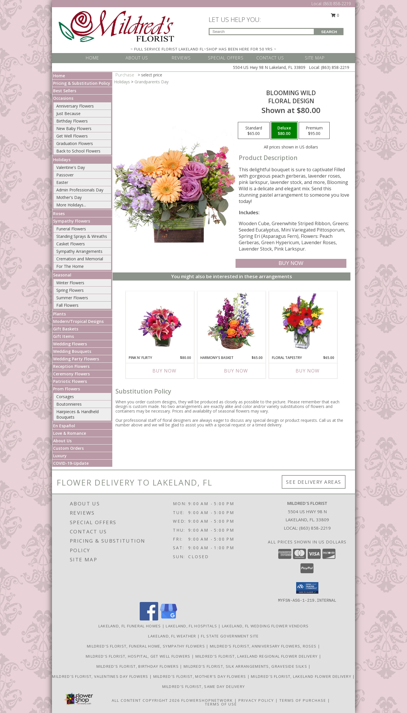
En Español (64, 425)
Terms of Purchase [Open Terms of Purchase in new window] (302, 700)
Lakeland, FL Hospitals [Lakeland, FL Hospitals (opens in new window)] (191, 626)
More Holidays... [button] (71, 205)
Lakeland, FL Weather (172, 636)
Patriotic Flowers (70, 381)
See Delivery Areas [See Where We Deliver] (313, 482)
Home (59, 75)
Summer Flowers (72, 297)
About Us (62, 440)
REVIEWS (181, 58)
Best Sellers (64, 90)
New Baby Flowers (74, 128)
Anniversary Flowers (75, 106)
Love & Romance (69, 433)
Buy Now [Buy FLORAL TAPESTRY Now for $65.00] (308, 371)
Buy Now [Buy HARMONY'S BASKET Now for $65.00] (236, 371)
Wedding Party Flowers (76, 359)
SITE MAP (315, 58)
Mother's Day (69, 197)
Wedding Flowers (70, 344)
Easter (62, 182)
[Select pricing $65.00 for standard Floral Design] (253, 130)
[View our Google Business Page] (168, 619)
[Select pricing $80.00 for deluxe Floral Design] (284, 130)
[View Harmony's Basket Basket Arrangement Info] (232, 322)
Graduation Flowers (74, 143)
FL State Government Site (230, 636)
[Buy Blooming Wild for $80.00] (291, 263)
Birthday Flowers (72, 121)
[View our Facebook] (149, 619)
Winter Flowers (70, 282)
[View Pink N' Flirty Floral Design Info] (160, 322)
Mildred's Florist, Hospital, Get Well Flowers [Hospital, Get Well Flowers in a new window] (139, 656)
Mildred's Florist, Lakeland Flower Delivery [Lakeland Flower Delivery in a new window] (301, 676)
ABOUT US (137, 58)
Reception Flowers (71, 366)
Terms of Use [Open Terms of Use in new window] (221, 704)
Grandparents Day (152, 81)
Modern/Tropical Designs (78, 321)
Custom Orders (68, 448)
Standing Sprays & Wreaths (81, 236)
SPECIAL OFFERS (226, 58)
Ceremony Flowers (71, 374)
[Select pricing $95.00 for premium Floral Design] (314, 130)
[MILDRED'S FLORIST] (116, 25)
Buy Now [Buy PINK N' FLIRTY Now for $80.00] (164, 371)
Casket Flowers (70, 244)
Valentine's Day (70, 167)
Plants (59, 314)
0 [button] (335, 15)
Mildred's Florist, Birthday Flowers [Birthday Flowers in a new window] (138, 666)
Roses (59, 213)
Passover (65, 175)
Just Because (68, 113)
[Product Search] (262, 31)
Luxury (60, 455)
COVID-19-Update (71, 463)
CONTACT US (270, 58)
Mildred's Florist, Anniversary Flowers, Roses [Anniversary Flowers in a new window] (264, 646)
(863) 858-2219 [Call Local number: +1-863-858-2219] (337, 3)
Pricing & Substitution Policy (81, 83)
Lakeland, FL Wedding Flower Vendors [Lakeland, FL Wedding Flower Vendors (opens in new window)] (265, 626)
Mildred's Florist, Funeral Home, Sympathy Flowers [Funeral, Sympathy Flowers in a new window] (146, 646)
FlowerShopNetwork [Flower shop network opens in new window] (207, 700)
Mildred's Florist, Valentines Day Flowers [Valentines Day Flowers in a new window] (101, 676)
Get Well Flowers (72, 136)
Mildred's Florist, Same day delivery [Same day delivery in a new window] (203, 686)
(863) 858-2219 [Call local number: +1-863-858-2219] (315, 528)
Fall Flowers (67, 305)
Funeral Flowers (71, 229)
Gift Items (63, 336)
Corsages (65, 396)
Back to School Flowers (78, 151)
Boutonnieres (69, 404)
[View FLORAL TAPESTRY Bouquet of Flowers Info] (303, 322)
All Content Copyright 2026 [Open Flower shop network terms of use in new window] (146, 700)
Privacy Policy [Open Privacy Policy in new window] (256, 700)
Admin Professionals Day (79, 190)
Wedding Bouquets (72, 351)
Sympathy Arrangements (79, 251)
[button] (307, 588)
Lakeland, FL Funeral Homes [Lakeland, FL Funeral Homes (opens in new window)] (129, 626)
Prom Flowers (66, 389)
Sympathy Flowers (71, 221)
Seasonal (62, 275)
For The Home (70, 266)
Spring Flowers (70, 290)
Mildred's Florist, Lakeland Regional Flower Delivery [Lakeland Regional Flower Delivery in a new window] (257, 656)
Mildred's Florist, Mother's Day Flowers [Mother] (200, 676)
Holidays (61, 159)
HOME (92, 58)
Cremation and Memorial (79, 259)
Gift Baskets (65, 329)
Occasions (63, 98)
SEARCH (329, 32)
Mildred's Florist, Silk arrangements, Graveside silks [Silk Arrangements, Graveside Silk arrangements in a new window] (246, 666)
